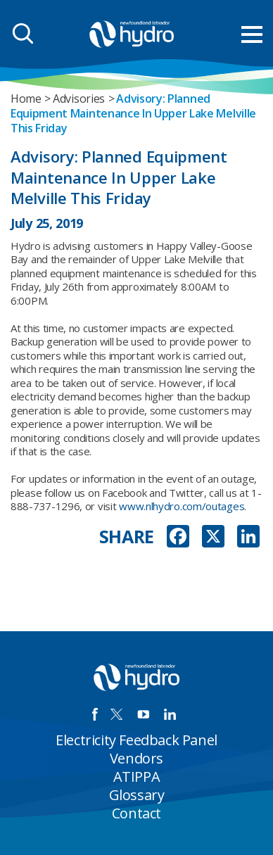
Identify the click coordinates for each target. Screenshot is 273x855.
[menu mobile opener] (251, 34)
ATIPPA (136, 776)
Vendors (136, 758)
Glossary (137, 794)
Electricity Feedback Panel (136, 739)
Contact (136, 813)
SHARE (127, 536)
